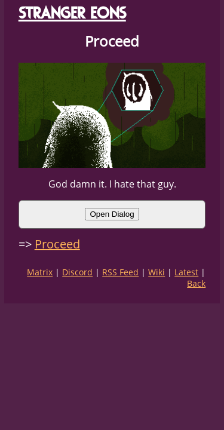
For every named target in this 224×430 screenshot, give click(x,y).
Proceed (57, 244)
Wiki (156, 272)
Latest (186, 272)
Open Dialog (112, 214)
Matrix (40, 272)
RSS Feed (120, 272)
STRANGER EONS (72, 13)
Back (196, 283)
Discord (77, 272)
